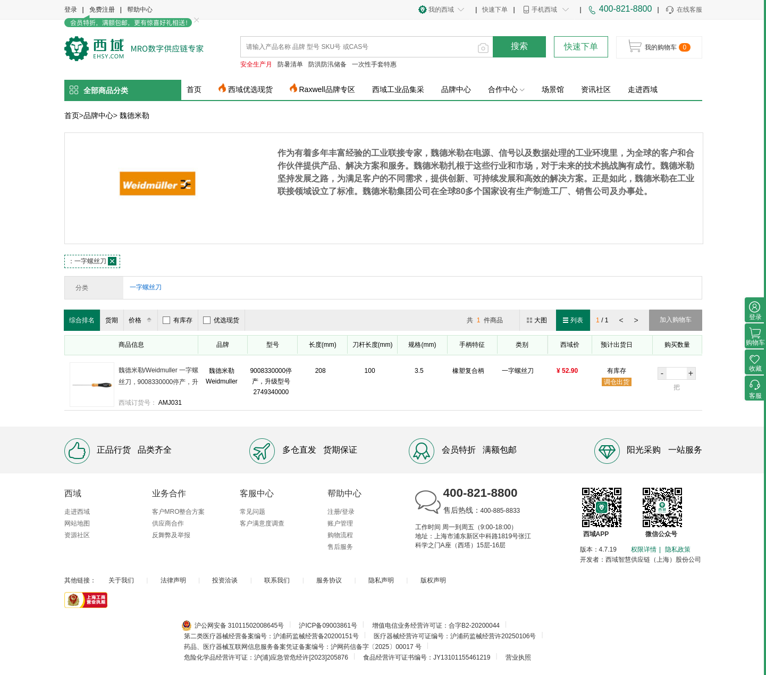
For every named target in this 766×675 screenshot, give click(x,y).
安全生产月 (256, 64)
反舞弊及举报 (171, 535)
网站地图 (77, 523)
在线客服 (683, 10)
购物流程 (340, 535)
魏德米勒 (134, 115)
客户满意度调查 (262, 523)
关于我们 (121, 580)
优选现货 (221, 320)
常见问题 (252, 511)
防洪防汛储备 (327, 64)
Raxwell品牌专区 (327, 89)
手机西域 (544, 9)
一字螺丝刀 (92, 261)
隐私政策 (678, 549)
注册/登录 (341, 511)
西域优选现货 (250, 89)
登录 (70, 9)
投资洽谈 (225, 580)
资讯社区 (596, 89)
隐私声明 (381, 580)
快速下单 (495, 9)
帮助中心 (140, 9)
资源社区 (77, 535)
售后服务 (340, 547)
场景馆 (553, 89)
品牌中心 (456, 89)
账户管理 (340, 523)
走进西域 (643, 89)
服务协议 (329, 580)
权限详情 (643, 549)
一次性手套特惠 (374, 64)
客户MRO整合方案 (178, 511)
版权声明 (433, 580)
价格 (142, 320)
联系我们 (277, 580)
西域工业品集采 (398, 89)
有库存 (177, 320)
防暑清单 (290, 64)
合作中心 (506, 89)
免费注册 (102, 9)
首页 (194, 89)
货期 (111, 320)
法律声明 (173, 580)
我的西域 (441, 9)
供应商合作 (168, 523)
